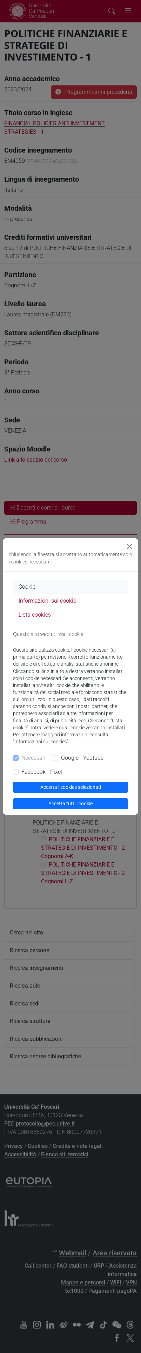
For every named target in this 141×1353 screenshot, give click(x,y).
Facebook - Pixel (41, 772)
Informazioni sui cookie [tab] (47, 600)
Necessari (33, 758)
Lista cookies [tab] (35, 614)
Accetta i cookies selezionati (70, 787)
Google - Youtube (82, 758)
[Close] (129, 546)
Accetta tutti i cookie (70, 803)
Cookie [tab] (27, 586)
